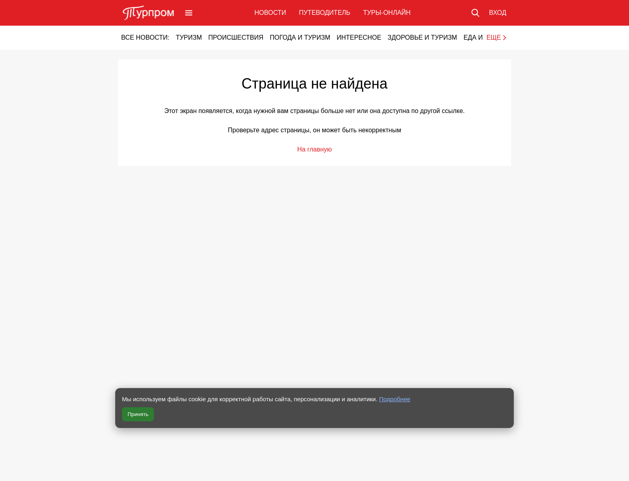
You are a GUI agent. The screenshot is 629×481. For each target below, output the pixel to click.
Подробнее (394, 399)
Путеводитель (324, 12)
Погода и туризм (300, 37)
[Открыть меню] (189, 13)
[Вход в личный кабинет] (497, 13)
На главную (314, 149)
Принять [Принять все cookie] (138, 414)
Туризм (189, 37)
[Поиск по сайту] (475, 13)
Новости (270, 12)
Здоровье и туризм (422, 37)
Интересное (359, 37)
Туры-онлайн (386, 12)
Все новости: (145, 37)
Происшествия (235, 37)
